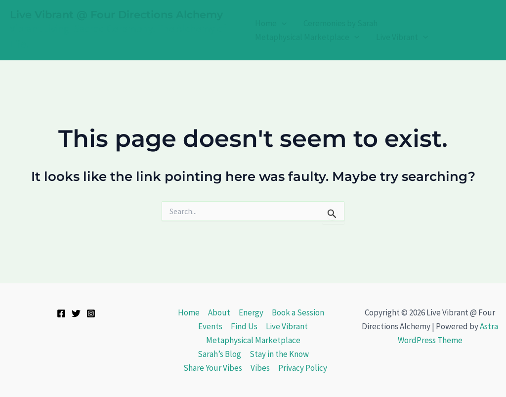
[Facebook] (61, 313)
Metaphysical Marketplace (307, 37)
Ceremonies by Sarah (340, 23)
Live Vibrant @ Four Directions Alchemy (116, 14)
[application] (282, 23)
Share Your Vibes (212, 367)
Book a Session (298, 312)
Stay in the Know (279, 354)
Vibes (260, 367)
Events (210, 326)
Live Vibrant (402, 37)
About (219, 312)
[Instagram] (90, 313)
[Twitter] (76, 313)
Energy (251, 312)
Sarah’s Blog (219, 354)
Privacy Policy (302, 367)
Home (271, 23)
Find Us (244, 326)
